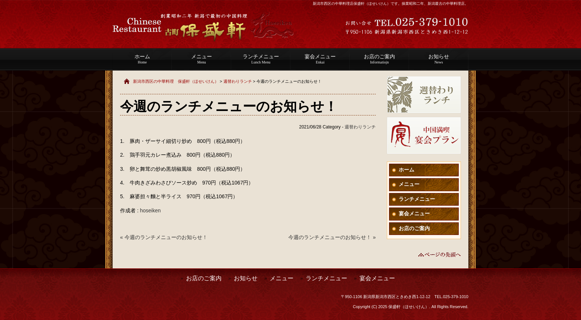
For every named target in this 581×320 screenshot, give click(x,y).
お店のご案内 (379, 59)
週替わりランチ (237, 81)
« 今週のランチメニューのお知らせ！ (164, 237)
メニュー (201, 59)
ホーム (142, 59)
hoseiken (150, 210)
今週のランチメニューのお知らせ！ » (332, 237)
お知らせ (438, 59)
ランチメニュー (261, 59)
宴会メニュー (320, 59)
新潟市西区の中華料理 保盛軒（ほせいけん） (176, 81)
